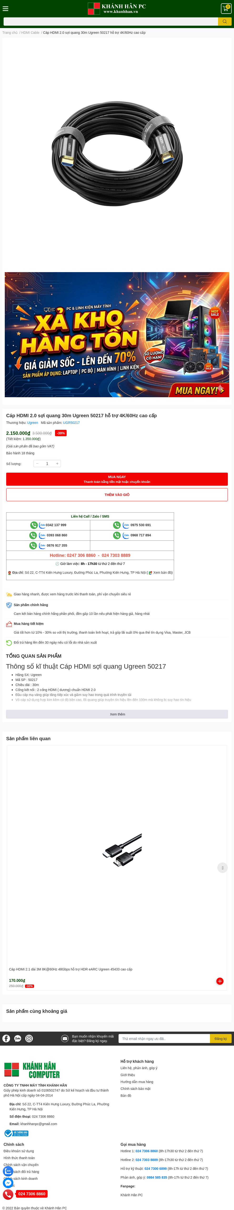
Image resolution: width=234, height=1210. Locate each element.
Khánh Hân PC (132, 1195)
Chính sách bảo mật (136, 1089)
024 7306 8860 (43, 1116)
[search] (225, 21)
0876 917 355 (53, 545)
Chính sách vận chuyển (21, 1165)
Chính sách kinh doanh (21, 1178)
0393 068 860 (53, 535)
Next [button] (222, 867)
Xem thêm (117, 714)
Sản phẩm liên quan (28, 738)
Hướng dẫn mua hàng (137, 1082)
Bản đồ (126, 1095)
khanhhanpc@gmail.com (38, 1124)
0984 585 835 (157, 1177)
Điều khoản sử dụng (19, 1151)
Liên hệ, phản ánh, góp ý (139, 1068)
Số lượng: (13, 464)
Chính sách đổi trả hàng (21, 1172)
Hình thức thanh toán (19, 1158)
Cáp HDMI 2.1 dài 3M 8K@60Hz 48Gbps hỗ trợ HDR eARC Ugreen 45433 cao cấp (70, 969)
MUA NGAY (117, 479)
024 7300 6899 (155, 1168)
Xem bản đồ (162, 572)
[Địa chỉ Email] (175, 1038)
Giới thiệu (128, 1075)
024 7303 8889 (147, 1160)
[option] (117, 867)
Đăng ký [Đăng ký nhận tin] (221, 1039)
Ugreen (33, 423)
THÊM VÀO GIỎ (117, 495)
